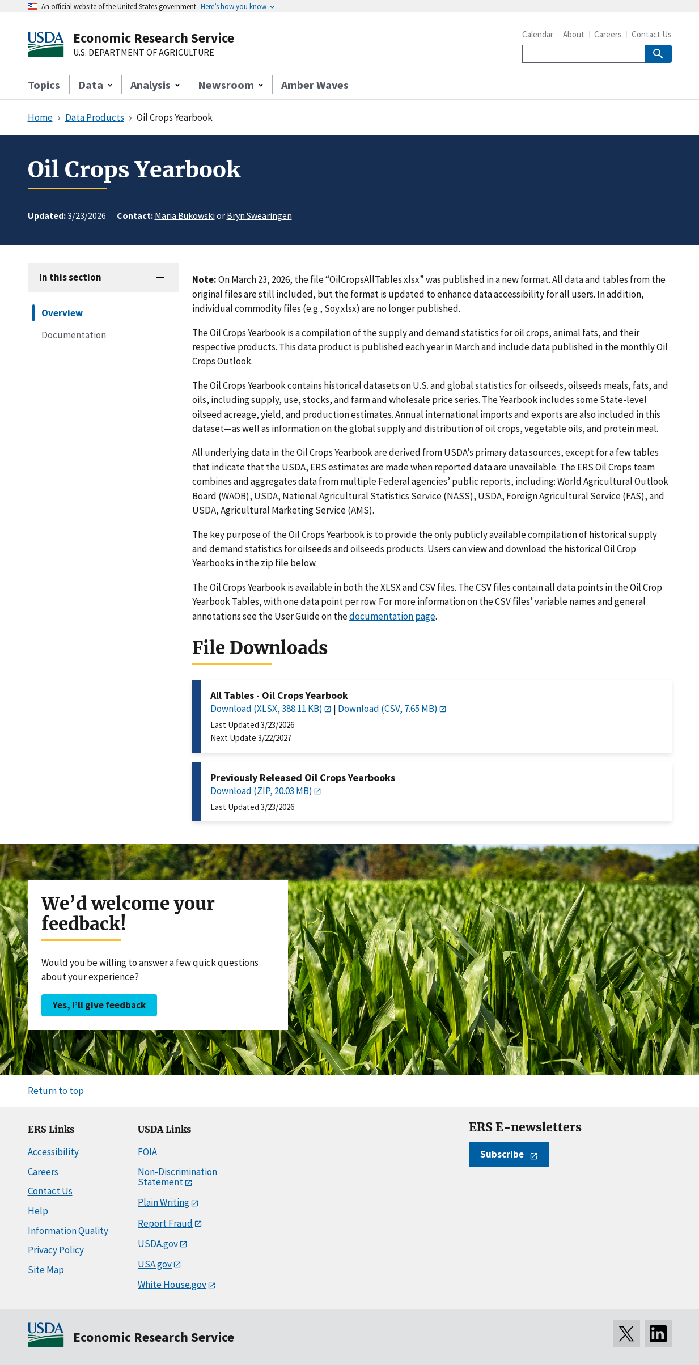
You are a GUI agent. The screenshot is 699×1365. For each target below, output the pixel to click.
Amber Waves (315, 85)
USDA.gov (158, 1243)
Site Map (46, 1270)
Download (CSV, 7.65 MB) (388, 708)
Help (38, 1211)
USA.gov (155, 1264)
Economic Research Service (153, 37)
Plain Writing (163, 1202)
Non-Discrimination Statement (177, 1177)
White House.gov (172, 1284)
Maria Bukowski (185, 215)
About (573, 34)
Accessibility (53, 1152)
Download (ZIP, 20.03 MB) (261, 791)
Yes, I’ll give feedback (99, 1005)
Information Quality (68, 1230)
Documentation (73, 335)
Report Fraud (165, 1223)
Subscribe (502, 1154)
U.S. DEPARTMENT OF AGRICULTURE (143, 53)
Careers (608, 34)
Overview (62, 313)
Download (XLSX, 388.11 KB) (266, 708)
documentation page (392, 616)
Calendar (537, 34)
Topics (44, 85)
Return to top (56, 1090)
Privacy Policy (56, 1250)
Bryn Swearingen (259, 215)
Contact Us (652, 34)
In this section (70, 277)
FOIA (147, 1152)
